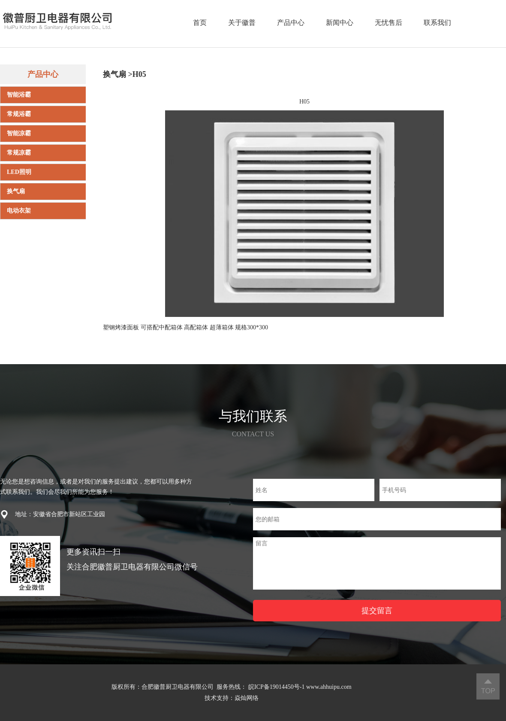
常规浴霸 (19, 114)
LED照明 (19, 172)
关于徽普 (242, 22)
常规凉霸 (19, 152)
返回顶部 (488, 686)
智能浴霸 (19, 94)
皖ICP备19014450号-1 (276, 687)
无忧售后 (388, 22)
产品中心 (290, 22)
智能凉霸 (19, 133)
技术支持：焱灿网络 (232, 698)
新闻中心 (339, 22)
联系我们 (437, 22)
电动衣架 (19, 210)
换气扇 (16, 191)
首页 (200, 22)
